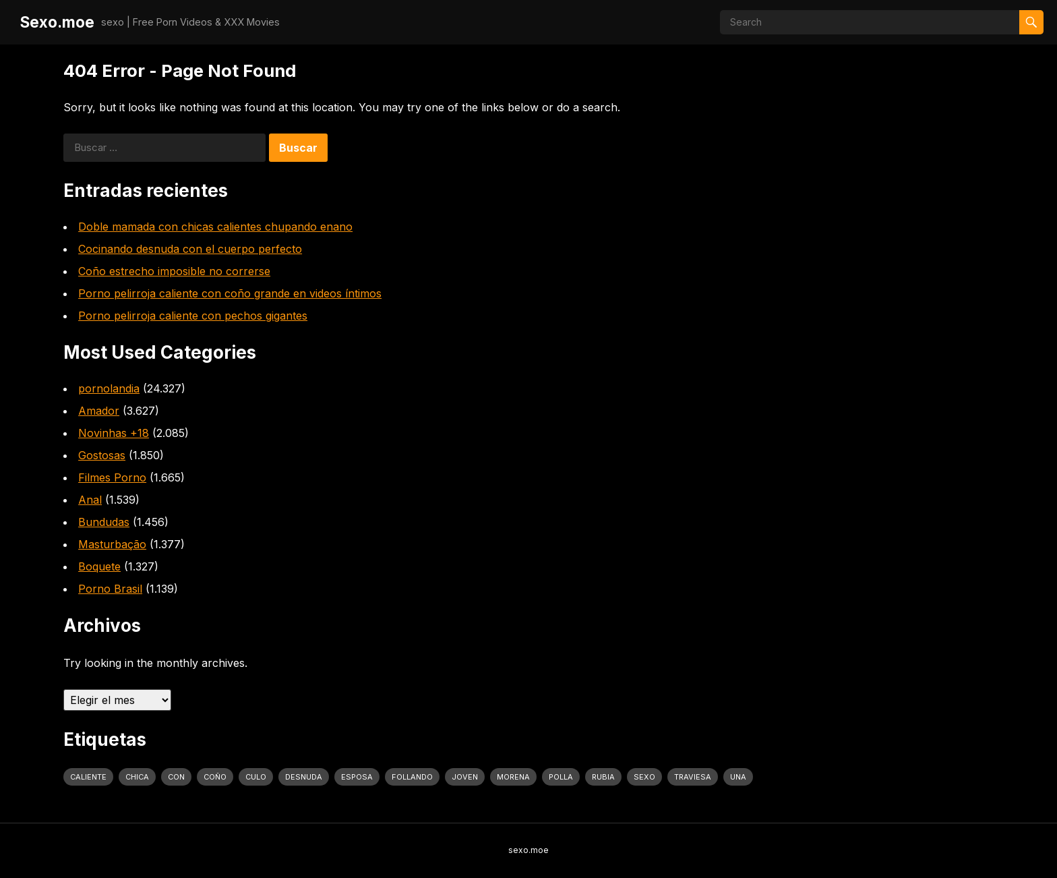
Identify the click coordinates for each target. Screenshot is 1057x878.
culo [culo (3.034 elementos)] (255, 777)
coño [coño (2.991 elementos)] (215, 777)
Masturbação (112, 544)
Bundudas (103, 522)
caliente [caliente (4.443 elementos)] (88, 777)
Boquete (99, 566)
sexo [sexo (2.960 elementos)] (644, 777)
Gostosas (101, 455)
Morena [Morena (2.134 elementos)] (513, 777)
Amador (98, 410)
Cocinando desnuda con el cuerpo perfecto (190, 249)
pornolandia (109, 388)
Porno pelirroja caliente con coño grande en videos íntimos (230, 293)
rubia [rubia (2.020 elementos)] (603, 777)
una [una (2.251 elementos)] (738, 777)
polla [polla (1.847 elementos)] (561, 777)
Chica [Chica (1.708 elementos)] (137, 777)
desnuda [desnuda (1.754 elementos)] (303, 777)
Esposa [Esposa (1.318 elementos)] (357, 777)
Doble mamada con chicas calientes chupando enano (215, 226)
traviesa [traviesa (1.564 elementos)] (692, 777)
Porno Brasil (110, 588)
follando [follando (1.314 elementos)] (412, 777)
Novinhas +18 (113, 433)
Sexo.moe (57, 22)
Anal (90, 499)
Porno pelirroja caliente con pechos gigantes (192, 315)
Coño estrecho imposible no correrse (174, 271)
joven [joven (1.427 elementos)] (465, 777)
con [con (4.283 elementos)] (176, 777)
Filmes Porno (112, 477)
